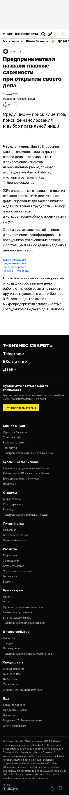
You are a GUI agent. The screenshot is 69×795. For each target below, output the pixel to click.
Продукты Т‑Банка (15, 710)
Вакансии (9, 715)
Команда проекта (14, 705)
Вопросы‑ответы (14, 442)
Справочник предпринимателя (23, 690)
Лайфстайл (10, 679)
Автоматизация (13, 566)
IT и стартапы (12, 504)
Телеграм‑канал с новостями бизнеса (27, 654)
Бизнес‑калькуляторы (17, 617)
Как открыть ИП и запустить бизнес (26, 473)
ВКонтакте (15, 361)
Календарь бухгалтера (17, 612)
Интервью (9, 530)
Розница (8, 509)
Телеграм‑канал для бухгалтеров (24, 623)
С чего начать (12, 437)
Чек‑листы (10, 448)
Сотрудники (11, 560)
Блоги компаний (13, 669)
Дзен (9, 369)
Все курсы (9, 484)
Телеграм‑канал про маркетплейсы (25, 514)
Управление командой (17, 571)
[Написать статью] (49, 34)
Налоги (8, 597)
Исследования (12, 648)
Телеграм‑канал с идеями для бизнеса (28, 453)
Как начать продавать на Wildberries (26, 468)
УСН (6, 602)
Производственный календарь (23, 607)
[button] (43, 34)
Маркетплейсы (12, 499)
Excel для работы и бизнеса (21, 478)
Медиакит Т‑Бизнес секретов (22, 720)
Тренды (8, 643)
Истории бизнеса (14, 540)
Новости (9, 638)
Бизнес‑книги (12, 674)
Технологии (10, 684)
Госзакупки (10, 576)
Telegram (13, 353)
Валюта (8, 581)
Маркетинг (10, 555)
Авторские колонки (15, 535)
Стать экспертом (14, 726)
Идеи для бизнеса (15, 432)
